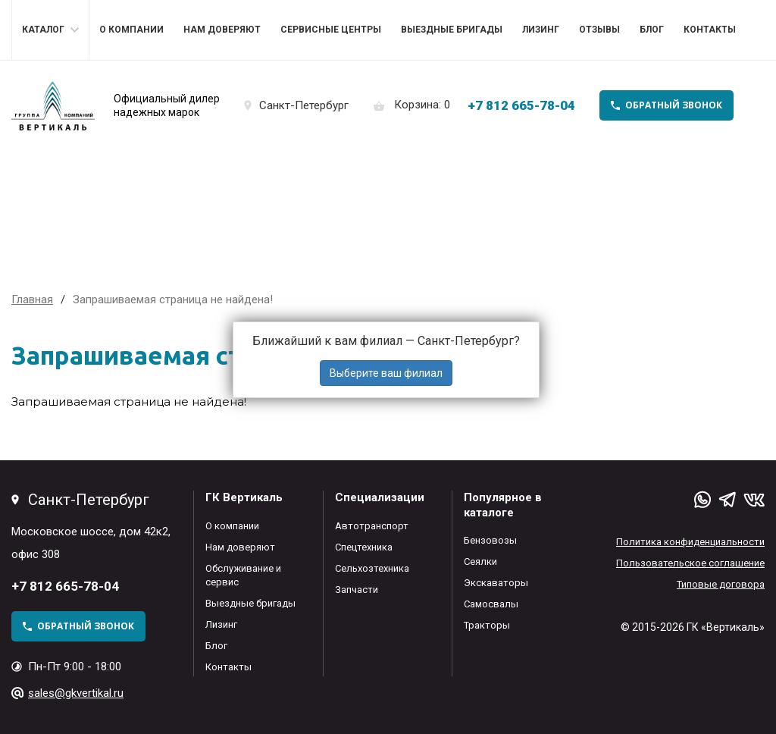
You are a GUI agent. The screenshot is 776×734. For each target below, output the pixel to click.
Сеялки (480, 561)
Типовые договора (721, 584)
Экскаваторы (496, 582)
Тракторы (487, 625)
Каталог (43, 29)
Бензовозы (490, 540)
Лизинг (540, 29)
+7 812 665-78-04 (521, 105)
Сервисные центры (330, 29)
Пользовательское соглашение (690, 563)
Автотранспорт (371, 526)
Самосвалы (491, 604)
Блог (652, 29)
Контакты (710, 29)
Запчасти (356, 589)
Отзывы (599, 29)
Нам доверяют (222, 29)
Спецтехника (364, 547)
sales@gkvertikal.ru (76, 693)
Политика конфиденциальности (690, 541)
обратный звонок (673, 105)
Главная (32, 299)
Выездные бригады (451, 29)
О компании (131, 29)
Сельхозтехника (372, 568)
